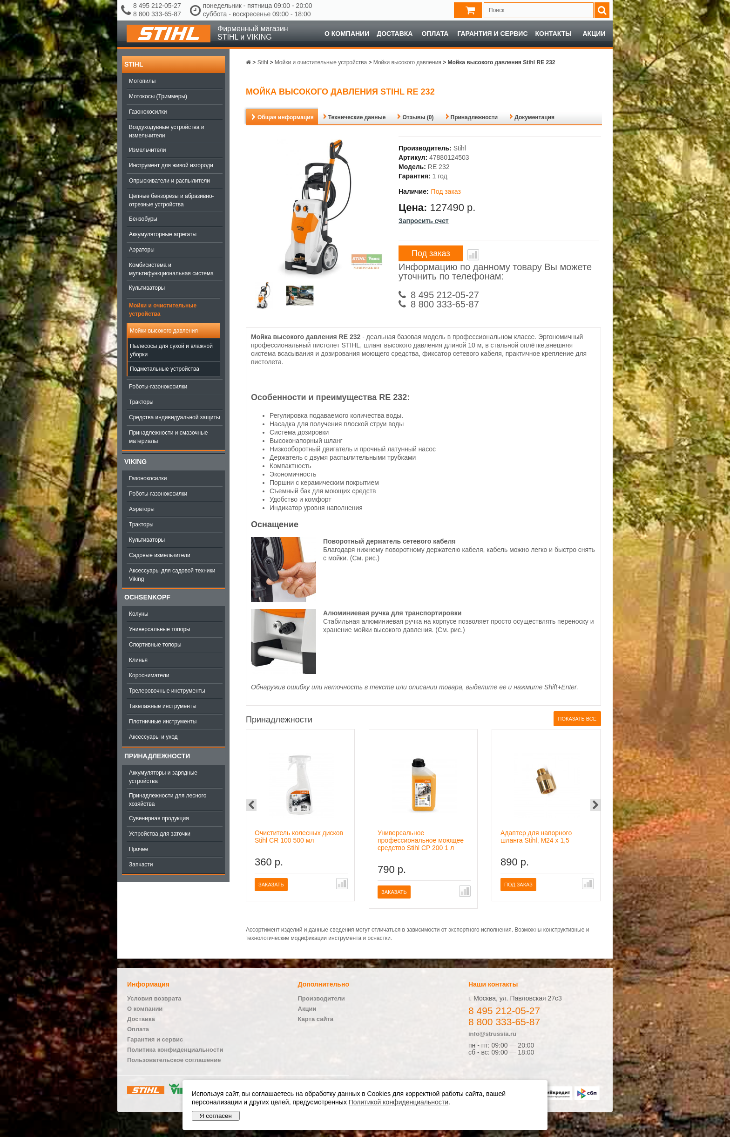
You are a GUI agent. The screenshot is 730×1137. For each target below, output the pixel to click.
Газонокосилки (148, 112)
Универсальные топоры (159, 629)
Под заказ (431, 253)
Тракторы (141, 402)
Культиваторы (147, 288)
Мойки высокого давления (164, 330)
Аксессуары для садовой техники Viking (172, 574)
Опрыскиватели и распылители (169, 180)
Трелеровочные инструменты (167, 691)
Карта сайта (316, 1018)
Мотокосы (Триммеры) (158, 96)
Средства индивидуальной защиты (174, 417)
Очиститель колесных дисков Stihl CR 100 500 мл (299, 836)
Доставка (394, 33)
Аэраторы (142, 249)
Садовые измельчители (159, 555)
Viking (135, 461)
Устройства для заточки (159, 834)
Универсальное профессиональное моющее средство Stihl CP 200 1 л (421, 840)
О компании (346, 33)
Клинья (138, 660)
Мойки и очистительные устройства (162, 309)
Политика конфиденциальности (175, 1049)
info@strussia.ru (492, 1033)
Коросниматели (149, 675)
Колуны (139, 614)
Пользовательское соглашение (174, 1059)
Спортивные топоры (155, 644)
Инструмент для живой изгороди (171, 165)
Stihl (133, 64)
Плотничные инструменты (162, 721)
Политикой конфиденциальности (398, 1102)
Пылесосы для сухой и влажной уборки (171, 350)
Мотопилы (142, 81)
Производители (321, 998)
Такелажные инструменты (162, 706)
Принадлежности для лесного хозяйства (167, 799)
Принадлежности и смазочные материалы (168, 436)
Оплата (434, 33)
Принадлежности (157, 756)
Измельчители (147, 150)
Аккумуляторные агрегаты (162, 234)
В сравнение (473, 254)
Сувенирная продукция (159, 818)
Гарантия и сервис (492, 33)
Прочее (138, 849)
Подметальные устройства (164, 369)
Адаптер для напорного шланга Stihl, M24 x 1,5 (536, 836)
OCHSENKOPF (147, 597)
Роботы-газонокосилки (158, 386)
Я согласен (216, 1115)
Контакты (553, 33)
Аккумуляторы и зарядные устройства (163, 776)
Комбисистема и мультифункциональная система (171, 269)
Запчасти (141, 864)
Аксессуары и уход (153, 737)
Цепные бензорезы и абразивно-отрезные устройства (171, 200)
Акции (593, 33)
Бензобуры (143, 219)
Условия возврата (154, 998)
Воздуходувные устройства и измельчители (166, 131)
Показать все (577, 719)
